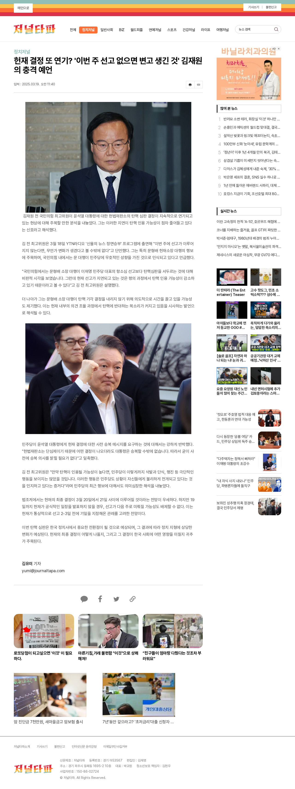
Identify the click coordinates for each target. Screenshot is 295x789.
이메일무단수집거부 (115, 746)
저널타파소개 (22, 746)
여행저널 (222, 30)
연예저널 (155, 30)
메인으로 (23, 8)
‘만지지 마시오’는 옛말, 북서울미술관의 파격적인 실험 (247, 247)
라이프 (205, 30)
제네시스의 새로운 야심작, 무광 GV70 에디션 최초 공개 (248, 255)
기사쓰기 (253, 7)
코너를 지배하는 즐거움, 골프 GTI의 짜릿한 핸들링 (249, 230)
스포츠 (172, 30)
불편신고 (271, 7)
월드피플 (136, 30)
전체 (73, 30)
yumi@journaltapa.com (43, 570)
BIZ (121, 30)
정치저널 (88, 30)
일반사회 (106, 30)
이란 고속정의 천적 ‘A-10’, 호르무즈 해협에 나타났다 (249, 222)
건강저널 (189, 30)
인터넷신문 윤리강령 (84, 746)
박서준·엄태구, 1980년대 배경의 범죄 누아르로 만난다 (248, 238)
